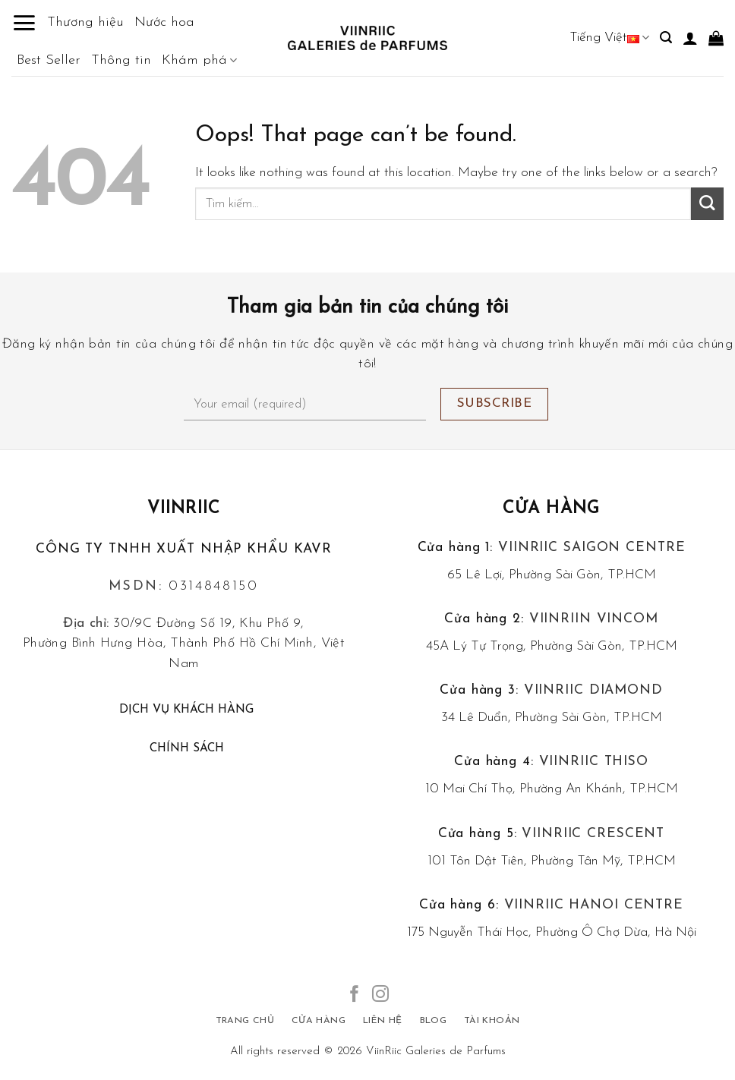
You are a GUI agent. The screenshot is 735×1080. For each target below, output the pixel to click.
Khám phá (199, 60)
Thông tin (121, 60)
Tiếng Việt (609, 37)
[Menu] (23, 23)
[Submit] (707, 203)
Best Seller (48, 60)
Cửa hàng (551, 509)
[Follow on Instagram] (380, 995)
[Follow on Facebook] (354, 995)
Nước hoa (164, 22)
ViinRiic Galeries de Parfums (436, 1051)
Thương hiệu (85, 22)
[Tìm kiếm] (666, 37)
